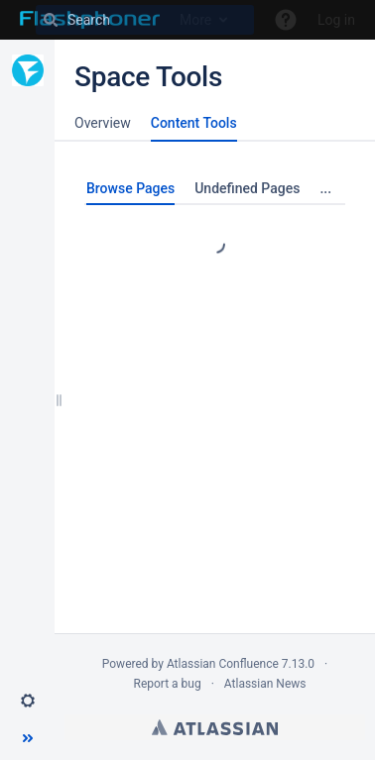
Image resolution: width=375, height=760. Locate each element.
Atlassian (215, 727)
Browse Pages (130, 188)
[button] (28, 700)
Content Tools (194, 123)
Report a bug (166, 684)
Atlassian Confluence (223, 664)
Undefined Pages (247, 188)
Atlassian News (265, 684)
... (325, 188)
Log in (336, 20)
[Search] (145, 20)
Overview (102, 123)
